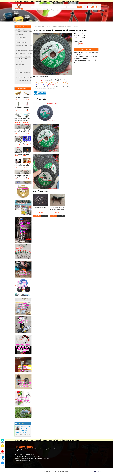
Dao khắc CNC (20, 64)
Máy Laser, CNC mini (21, 58)
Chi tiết (44, 216)
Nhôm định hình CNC (21, 48)
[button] (52, 73)
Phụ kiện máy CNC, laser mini (23, 53)
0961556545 (93, 7)
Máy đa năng (19, 34)
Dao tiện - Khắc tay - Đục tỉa (23, 80)
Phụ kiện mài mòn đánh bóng (23, 77)
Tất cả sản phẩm (20, 29)
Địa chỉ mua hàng (64, 1)
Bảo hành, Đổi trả (53, 1)
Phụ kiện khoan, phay (22, 75)
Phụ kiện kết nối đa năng (23, 72)
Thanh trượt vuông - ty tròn (23, 45)
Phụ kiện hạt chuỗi (21, 37)
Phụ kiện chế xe (20, 40)
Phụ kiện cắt (19, 69)
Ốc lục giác (19, 61)
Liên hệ (76, 1)
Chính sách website (28, 1)
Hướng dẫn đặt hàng (41, 1)
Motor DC (18, 67)
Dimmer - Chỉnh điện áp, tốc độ (23, 50)
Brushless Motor (21, 42)
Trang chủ (19, 1)
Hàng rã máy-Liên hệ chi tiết (23, 31)
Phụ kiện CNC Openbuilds (23, 56)
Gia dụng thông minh (22, 83)
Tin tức (72, 1)
